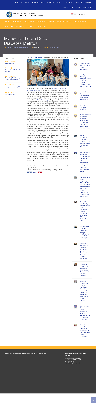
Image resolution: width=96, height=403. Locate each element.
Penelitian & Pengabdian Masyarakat (59, 21)
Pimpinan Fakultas (9, 63)
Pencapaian (50, 2)
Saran (39, 26)
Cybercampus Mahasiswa (83, 2)
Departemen (41, 21)
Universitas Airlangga (33, 90)
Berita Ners (18, 2)
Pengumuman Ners (38, 2)
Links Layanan (20, 26)
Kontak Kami (87, 7)
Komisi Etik (9, 26)
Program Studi (29, 21)
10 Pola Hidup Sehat (10, 94)
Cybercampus (68, 2)
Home (7, 21)
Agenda (27, 2)
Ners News (37, 47)
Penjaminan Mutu (80, 21)
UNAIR (78, 7)
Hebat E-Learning (68, 7)
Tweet (34, 172)
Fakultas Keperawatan (59, 88)
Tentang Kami (16, 21)
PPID (45, 26)
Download (31, 26)
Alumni (59, 2)
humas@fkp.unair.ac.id (74, 363)
